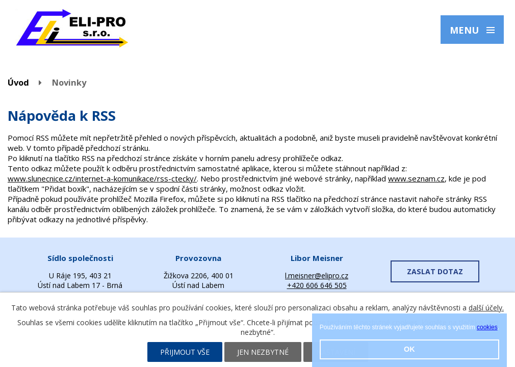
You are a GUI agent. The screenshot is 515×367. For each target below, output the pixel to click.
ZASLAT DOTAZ (435, 271)
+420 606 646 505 (317, 285)
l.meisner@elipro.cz (316, 275)
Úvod (18, 82)
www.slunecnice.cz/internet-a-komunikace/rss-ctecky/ (102, 178)
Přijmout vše (185, 352)
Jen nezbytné (263, 352)
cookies (487, 327)
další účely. (486, 307)
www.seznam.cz (416, 178)
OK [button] (409, 349)
